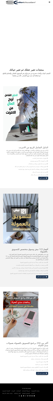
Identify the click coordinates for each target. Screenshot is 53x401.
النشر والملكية (17, 393)
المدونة (33, 393)
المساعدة (18, 390)
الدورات (13, 390)
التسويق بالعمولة (26, 393)
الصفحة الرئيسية (6, 390)
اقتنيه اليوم (43, 178)
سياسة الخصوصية (35, 390)
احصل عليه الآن (42, 276)
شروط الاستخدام (26, 390)
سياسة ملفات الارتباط (7, 393)
